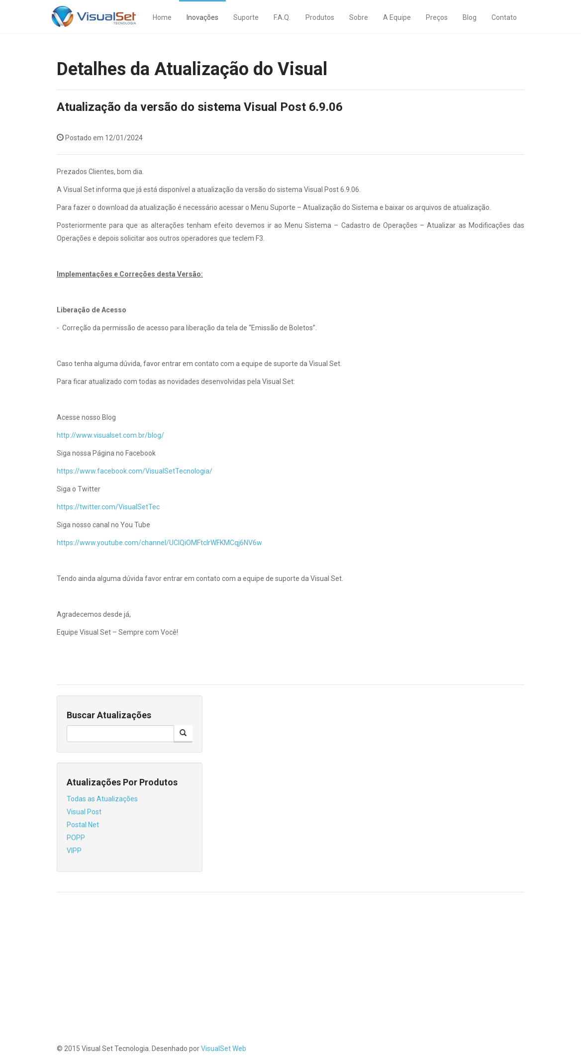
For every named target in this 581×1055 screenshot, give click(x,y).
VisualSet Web (223, 1049)
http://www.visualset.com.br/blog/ (110, 435)
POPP (76, 838)
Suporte (246, 17)
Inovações (202, 17)
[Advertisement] (290, 972)
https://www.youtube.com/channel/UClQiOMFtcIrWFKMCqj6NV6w (159, 543)
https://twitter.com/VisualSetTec (108, 507)
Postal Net (83, 825)
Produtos (319, 17)
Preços (437, 17)
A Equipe (397, 17)
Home (162, 17)
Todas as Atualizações (102, 799)
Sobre (358, 17)
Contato (504, 17)
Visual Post (84, 812)
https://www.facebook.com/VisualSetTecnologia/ (134, 471)
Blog (470, 17)
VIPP (74, 851)
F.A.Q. (282, 17)
